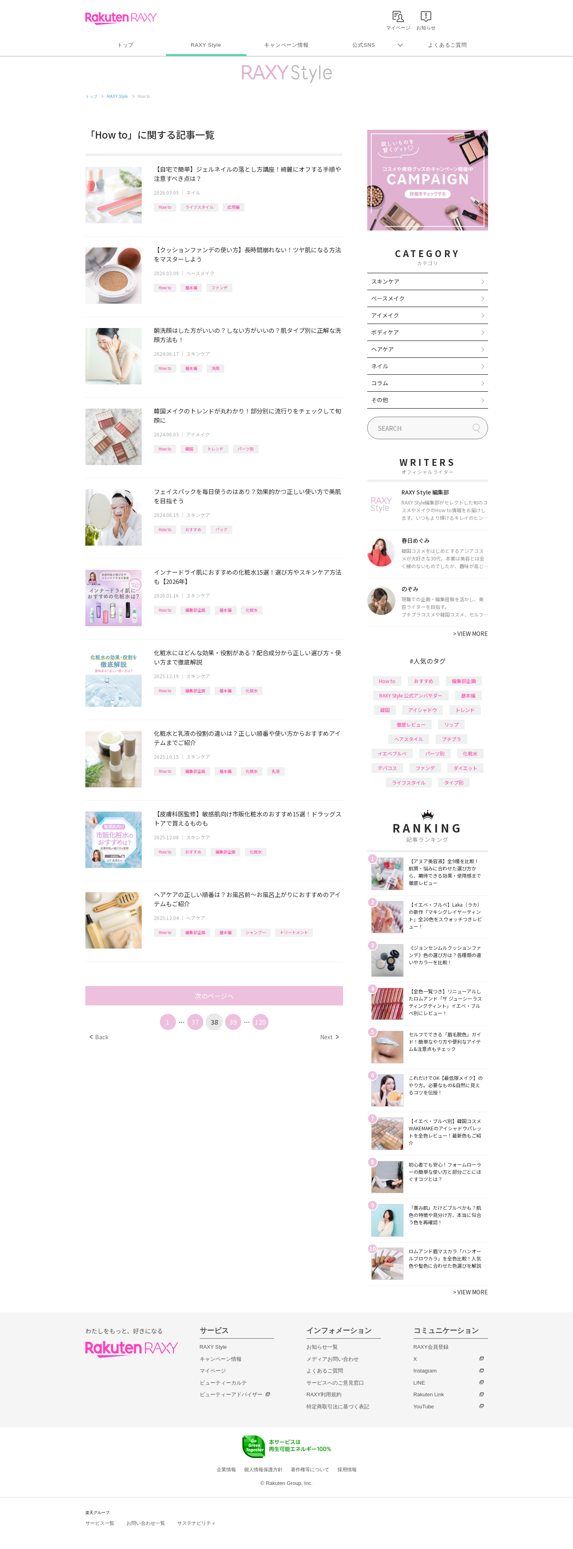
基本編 (191, 287)
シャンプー (256, 932)
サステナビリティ (196, 1523)
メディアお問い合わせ (332, 1359)
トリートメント (294, 932)
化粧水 (252, 610)
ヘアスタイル (408, 738)
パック (221, 529)
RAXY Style (206, 45)
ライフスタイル (199, 207)
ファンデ (219, 287)
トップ (125, 45)
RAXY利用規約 (323, 1394)
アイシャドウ (422, 709)
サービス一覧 (99, 1523)
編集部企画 (195, 610)
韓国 (189, 449)
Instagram (425, 1371)
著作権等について (310, 1469)
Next (329, 1037)
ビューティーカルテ (223, 1383)
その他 (379, 400)
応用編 (234, 207)
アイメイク (198, 434)
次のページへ (214, 996)
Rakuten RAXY (121, 18)
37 (195, 1022)
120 (260, 1022)
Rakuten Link (429, 1394)
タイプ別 (453, 782)
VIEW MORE (470, 633)
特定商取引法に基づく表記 (337, 1407)
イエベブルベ (392, 753)
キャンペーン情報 (286, 45)
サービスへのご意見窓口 (335, 1383)
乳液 (276, 771)
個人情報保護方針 (263, 1469)
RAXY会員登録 (431, 1347)
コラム (379, 383)
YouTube (424, 1407)
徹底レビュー (411, 724)
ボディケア (385, 332)
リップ (451, 724)
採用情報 (347, 1469)
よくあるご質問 (447, 45)
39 (233, 1022)
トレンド (215, 449)
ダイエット (465, 767)
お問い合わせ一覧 (145, 1523)
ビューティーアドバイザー (231, 1394)
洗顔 (215, 368)
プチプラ (451, 738)
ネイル (193, 192)
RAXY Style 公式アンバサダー (411, 695)
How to (165, 207)
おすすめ (193, 529)
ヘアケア (195, 917)
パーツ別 (246, 449)
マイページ (213, 1371)
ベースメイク (200, 273)
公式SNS (363, 45)
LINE (419, 1383)
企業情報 (226, 1469)
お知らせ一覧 (322, 1347)
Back (98, 1037)
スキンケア (198, 353)
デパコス (387, 767)
